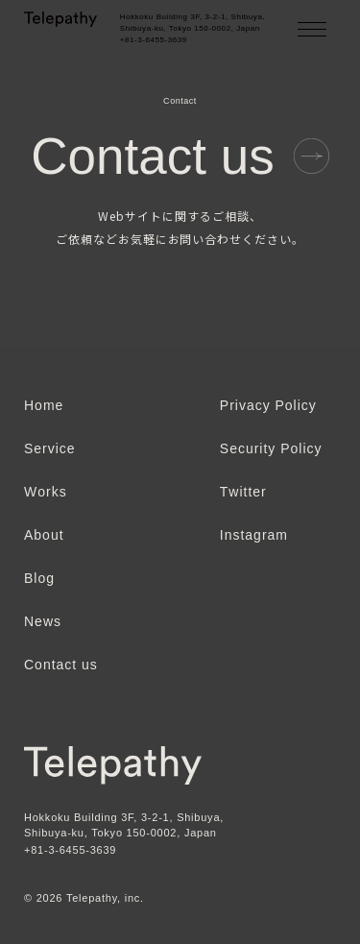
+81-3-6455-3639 (70, 850)
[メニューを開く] (312, 29)
